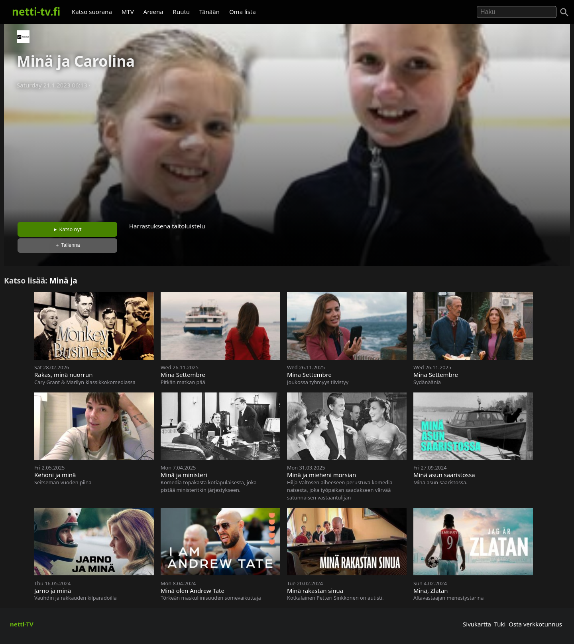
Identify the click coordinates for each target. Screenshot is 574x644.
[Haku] (564, 12)
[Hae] (516, 12)
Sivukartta (477, 624)
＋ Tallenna (67, 245)
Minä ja (63, 280)
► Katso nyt (67, 229)
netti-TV (21, 624)
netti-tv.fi (36, 11)
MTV (128, 12)
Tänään (209, 12)
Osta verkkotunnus (535, 624)
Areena (153, 12)
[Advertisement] (287, 153)
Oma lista (242, 12)
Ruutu (181, 12)
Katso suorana (92, 12)
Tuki (500, 624)
